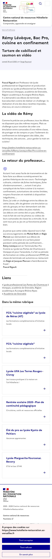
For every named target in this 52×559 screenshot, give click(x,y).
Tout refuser (26, 547)
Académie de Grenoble (15, 293)
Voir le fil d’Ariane (8, 30)
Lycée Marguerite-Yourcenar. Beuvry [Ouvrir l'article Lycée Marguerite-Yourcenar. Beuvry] (23, 460)
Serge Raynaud (25, 62)
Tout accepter (26, 540)
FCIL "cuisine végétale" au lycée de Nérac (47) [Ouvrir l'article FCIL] (25, 314)
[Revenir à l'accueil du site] (12, 495)
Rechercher (40, 3)
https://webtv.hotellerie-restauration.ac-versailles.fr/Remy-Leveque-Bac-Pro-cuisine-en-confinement (24, 150)
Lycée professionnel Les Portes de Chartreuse (25, 284)
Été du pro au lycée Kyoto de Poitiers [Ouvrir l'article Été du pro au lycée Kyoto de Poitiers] (24, 432)
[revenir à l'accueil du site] (26, 19)
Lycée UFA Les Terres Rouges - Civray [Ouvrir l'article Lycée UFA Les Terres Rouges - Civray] (24, 373)
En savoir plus (26, 554)
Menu (47, 3)
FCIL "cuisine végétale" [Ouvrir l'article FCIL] (20, 344)
